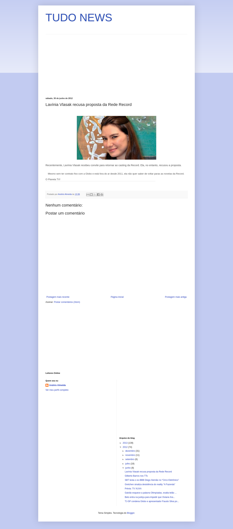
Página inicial (117, 297)
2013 (125, 443)
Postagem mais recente (57, 297)
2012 (125, 447)
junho (128, 468)
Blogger (131, 513)
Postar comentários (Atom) (67, 302)
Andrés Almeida (57, 385)
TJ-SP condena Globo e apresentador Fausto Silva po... (152, 501)
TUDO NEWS (79, 17)
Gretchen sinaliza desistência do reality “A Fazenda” (150, 484)
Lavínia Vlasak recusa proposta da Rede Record (148, 471)
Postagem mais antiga (176, 297)
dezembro (130, 451)
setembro (130, 459)
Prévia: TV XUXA (133, 488)
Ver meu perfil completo (57, 390)
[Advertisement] (76, 65)
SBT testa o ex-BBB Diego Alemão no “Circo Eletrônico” (152, 480)
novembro (130, 455)
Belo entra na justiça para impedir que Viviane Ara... (150, 497)
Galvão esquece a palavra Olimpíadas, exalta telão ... (151, 493)
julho (128, 463)
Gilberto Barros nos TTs (136, 476)
